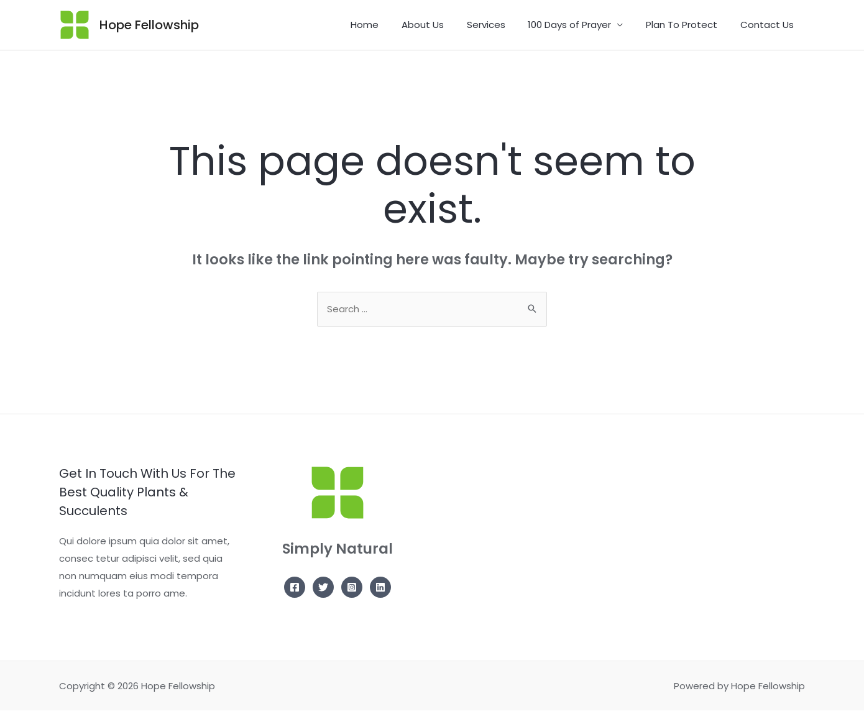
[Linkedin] (380, 587)
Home (388, 24)
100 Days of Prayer (580, 24)
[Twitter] (323, 587)
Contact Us (769, 24)
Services (500, 24)
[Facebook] (294, 587)
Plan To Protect (688, 24)
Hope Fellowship (149, 25)
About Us (441, 24)
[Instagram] (351, 587)
